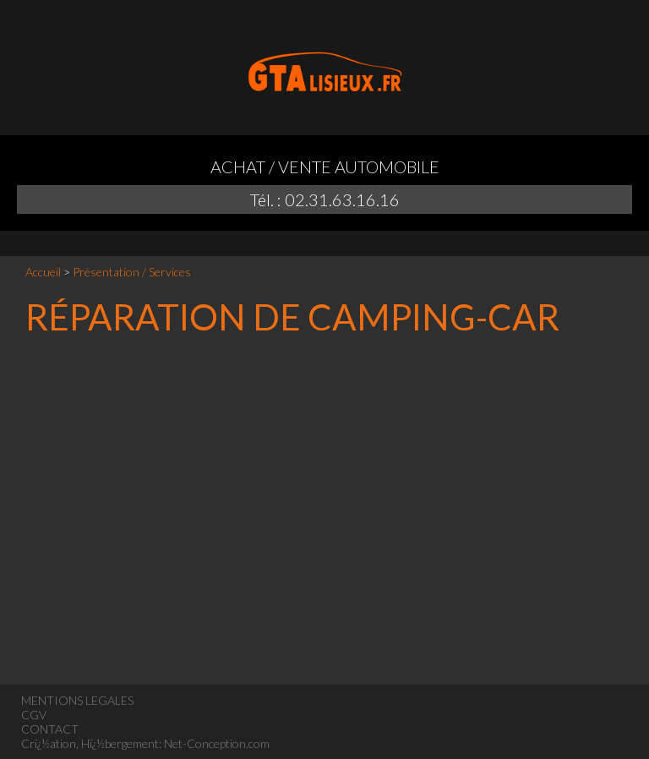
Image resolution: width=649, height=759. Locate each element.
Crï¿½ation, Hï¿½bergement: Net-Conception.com (145, 743)
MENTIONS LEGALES (77, 700)
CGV (33, 714)
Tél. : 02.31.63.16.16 (325, 199)
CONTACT (50, 729)
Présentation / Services (132, 272)
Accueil (43, 272)
